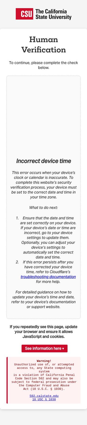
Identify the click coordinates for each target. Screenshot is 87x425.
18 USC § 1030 (44, 407)
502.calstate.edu (44, 403)
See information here (43, 348)
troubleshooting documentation (48, 276)
